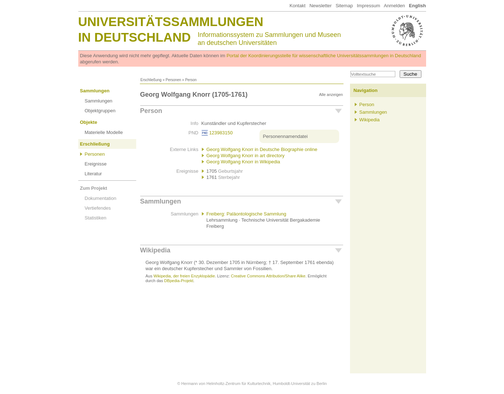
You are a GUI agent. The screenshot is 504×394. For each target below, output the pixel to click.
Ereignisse (96, 164)
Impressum (368, 5)
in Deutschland (134, 37)
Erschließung (151, 80)
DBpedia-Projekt (178, 280)
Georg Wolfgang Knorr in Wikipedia (243, 161)
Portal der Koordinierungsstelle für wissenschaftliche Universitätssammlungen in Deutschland (323, 55)
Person (151, 110)
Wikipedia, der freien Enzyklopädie (184, 276)
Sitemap (344, 5)
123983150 (221, 132)
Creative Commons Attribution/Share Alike (268, 276)
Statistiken (96, 218)
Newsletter (320, 5)
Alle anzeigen (331, 94)
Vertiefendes (98, 208)
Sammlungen (95, 90)
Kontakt (297, 5)
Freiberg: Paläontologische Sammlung (246, 214)
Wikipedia (155, 250)
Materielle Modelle (104, 132)
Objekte (88, 122)
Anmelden (394, 5)
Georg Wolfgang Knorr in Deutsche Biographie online (262, 149)
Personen (173, 80)
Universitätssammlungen (170, 21)
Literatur (93, 173)
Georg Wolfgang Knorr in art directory (246, 155)
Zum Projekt (93, 188)
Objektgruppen (100, 110)
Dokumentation (100, 198)
